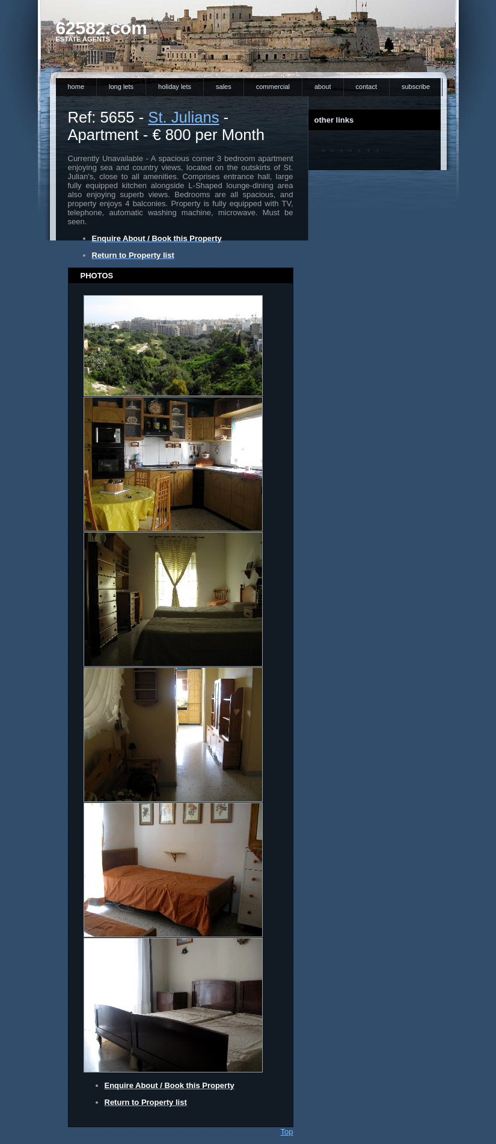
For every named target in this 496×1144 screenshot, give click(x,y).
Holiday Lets (174, 86)
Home (76, 86)
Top (287, 1131)
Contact (366, 86)
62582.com (101, 28)
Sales (223, 86)
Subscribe (416, 86)
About (322, 86)
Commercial (273, 86)
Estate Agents (83, 39)
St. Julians (183, 117)
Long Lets (121, 86)
